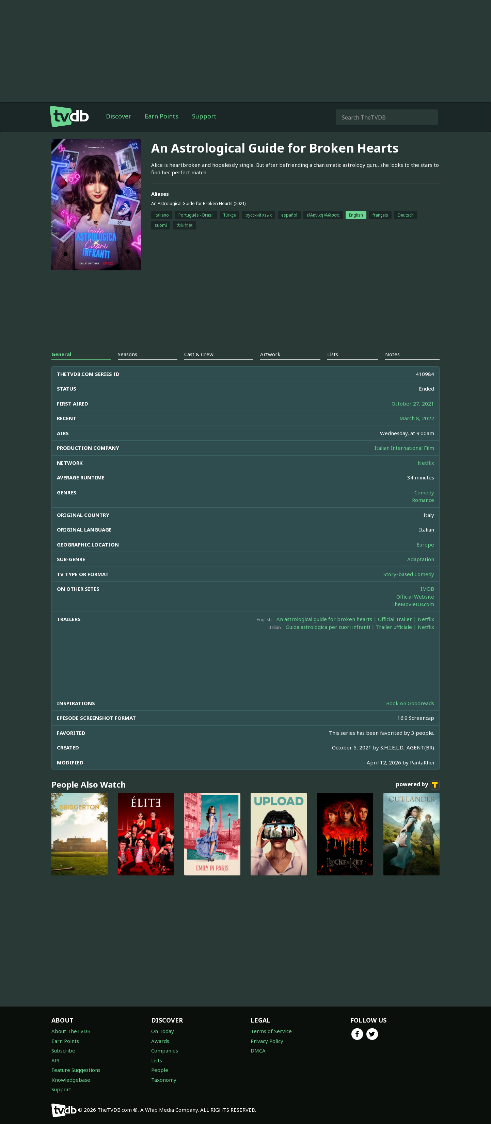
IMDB (427, 588)
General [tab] (61, 354)
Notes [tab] (392, 354)
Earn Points (161, 116)
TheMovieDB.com (412, 604)
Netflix (426, 462)
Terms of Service (271, 1031)
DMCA (258, 1050)
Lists (156, 1060)
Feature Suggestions (75, 1069)
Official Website (415, 596)
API (55, 1060)
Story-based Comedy (408, 574)
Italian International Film (404, 447)
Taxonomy (163, 1079)
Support (204, 116)
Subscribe (63, 1050)
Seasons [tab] (127, 354)
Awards (160, 1041)
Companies (164, 1050)
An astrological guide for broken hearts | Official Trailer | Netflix (355, 619)
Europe (425, 544)
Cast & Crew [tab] (198, 354)
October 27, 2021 (413, 403)
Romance (423, 499)
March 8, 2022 (416, 418)
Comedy (424, 492)
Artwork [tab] (270, 354)
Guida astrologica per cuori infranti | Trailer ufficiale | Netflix (360, 626)
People (159, 1069)
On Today (162, 1031)
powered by (418, 785)
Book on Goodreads (410, 703)
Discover (118, 116)
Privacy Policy (267, 1041)
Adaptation (420, 559)
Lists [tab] (332, 354)
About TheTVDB (71, 1031)
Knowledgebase (70, 1079)
